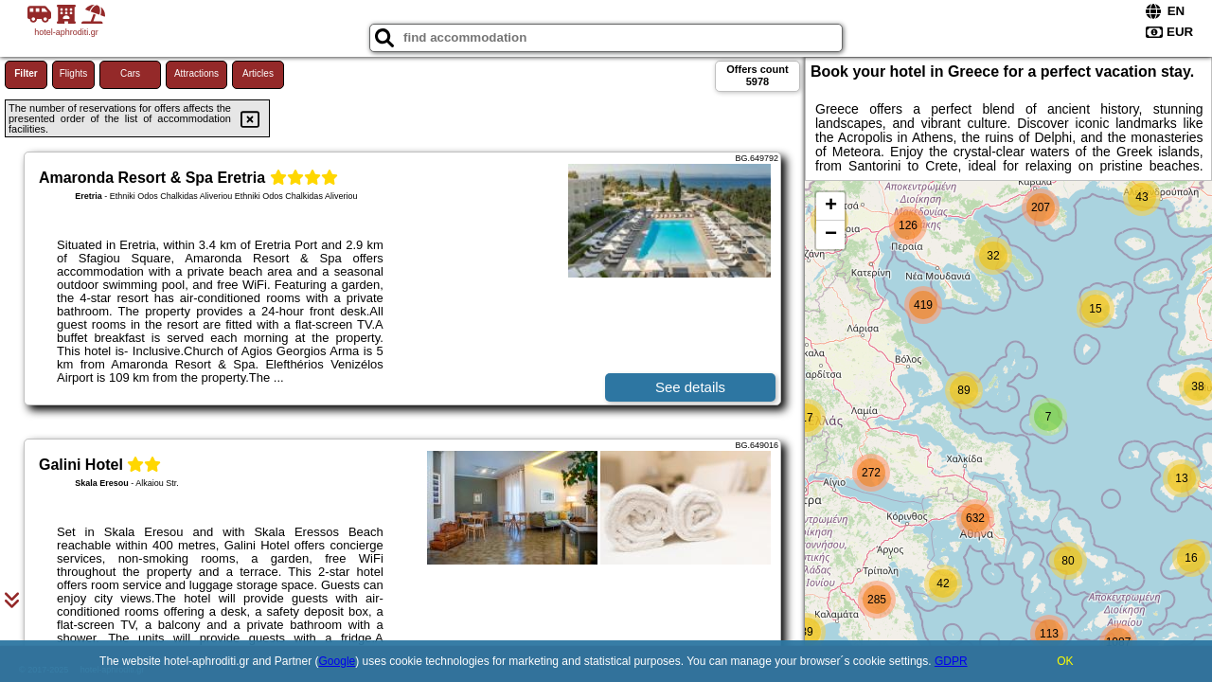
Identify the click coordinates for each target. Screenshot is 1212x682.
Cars (130, 73)
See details (690, 387)
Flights (73, 73)
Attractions (196, 73)
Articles (258, 73)
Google (337, 661)
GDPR (951, 661)
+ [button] (831, 206)
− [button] (831, 235)
